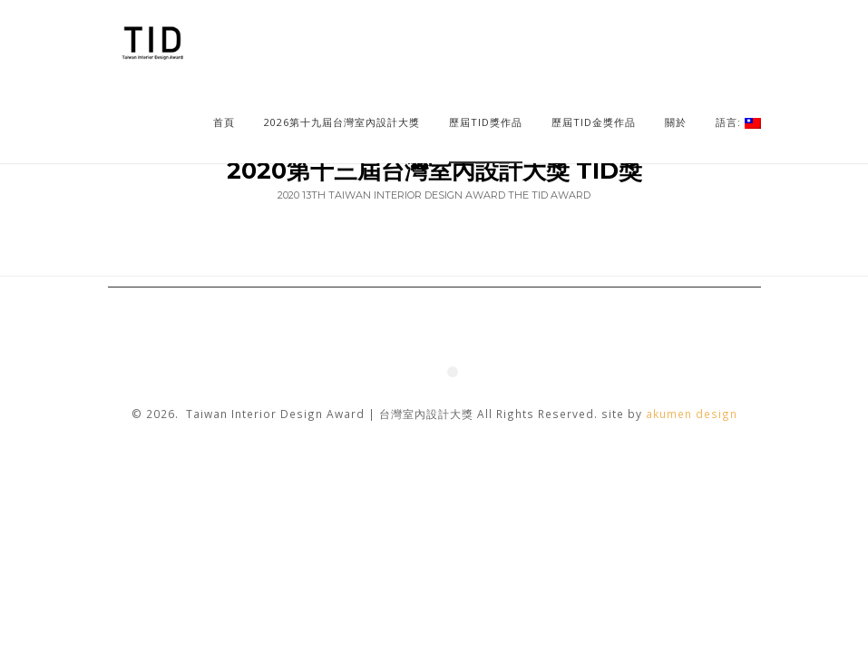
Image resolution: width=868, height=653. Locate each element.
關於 (676, 122)
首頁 (224, 122)
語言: (738, 122)
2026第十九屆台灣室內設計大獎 (342, 122)
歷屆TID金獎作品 (593, 122)
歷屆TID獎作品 (485, 122)
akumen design (691, 413)
